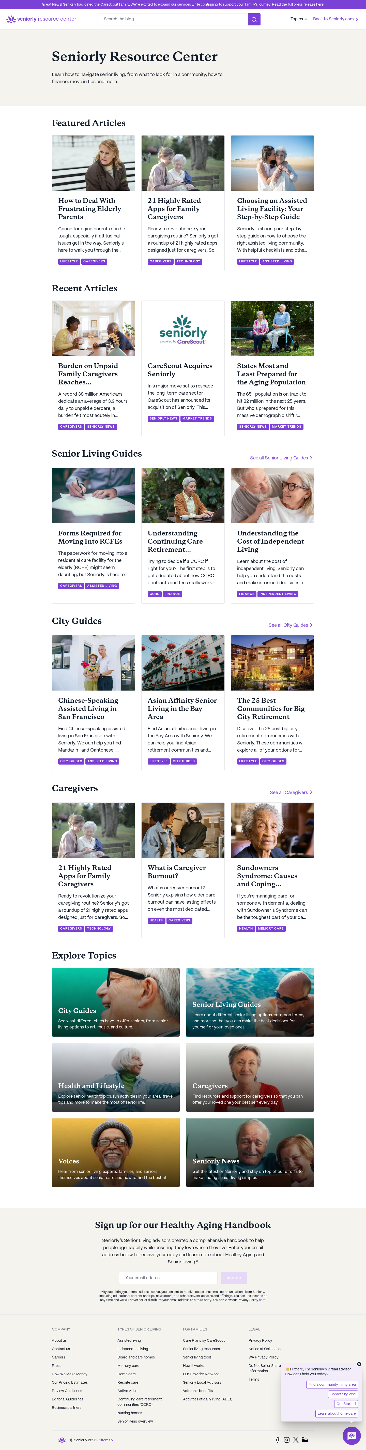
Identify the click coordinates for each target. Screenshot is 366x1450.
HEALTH (156, 920)
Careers (58, 1357)
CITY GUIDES (71, 761)
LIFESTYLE (69, 261)
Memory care (128, 1366)
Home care (126, 1374)
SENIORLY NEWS (101, 426)
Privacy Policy (260, 1340)
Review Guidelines (67, 1391)
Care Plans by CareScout (204, 1340)
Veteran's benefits (198, 1391)
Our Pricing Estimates (70, 1382)
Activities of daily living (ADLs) (207, 1399)
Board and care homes (136, 1357)
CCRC (155, 594)
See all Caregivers (292, 792)
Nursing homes (129, 1413)
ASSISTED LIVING (277, 261)
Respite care (127, 1382)
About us (59, 1340)
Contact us (61, 1349)
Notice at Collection (265, 1349)
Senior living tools (197, 1357)
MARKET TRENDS (197, 418)
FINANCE (172, 594)
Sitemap (106, 1440)
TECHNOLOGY (188, 261)
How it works (193, 1366)
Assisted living (129, 1340)
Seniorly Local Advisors (202, 1382)
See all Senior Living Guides (282, 458)
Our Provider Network (201, 1374)
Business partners (66, 1408)
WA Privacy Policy (264, 1357)
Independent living (132, 1349)
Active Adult (127, 1391)
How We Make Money (69, 1374)
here (320, 4)
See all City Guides (291, 625)
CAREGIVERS (94, 261)
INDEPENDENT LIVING (278, 594)
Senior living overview (135, 1421)
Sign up (234, 1278)
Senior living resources (201, 1349)
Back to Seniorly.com (336, 19)
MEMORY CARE (271, 928)
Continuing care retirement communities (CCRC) (139, 1402)
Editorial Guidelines (67, 1399)
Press (56, 1366)
